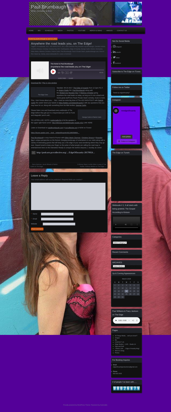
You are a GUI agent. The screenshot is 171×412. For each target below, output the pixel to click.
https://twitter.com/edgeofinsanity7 (71, 103)
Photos (70, 30)
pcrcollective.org (71, 128)
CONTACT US (122, 30)
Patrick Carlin (56, 51)
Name (34, 214)
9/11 (63, 46)
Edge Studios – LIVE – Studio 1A (125, 344)
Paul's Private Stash (78, 51)
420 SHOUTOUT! (55, 46)
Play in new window (49, 83)
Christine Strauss (36, 49)
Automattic (103, 405)
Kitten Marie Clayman (73, 138)
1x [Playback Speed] (67, 73)
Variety (43, 54)
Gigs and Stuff (119, 346)
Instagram (117, 46)
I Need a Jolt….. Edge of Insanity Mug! (127, 348)
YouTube (81, 30)
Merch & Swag (96, 30)
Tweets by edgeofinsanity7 (121, 93)
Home (31, 30)
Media (60, 30)
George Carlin (85, 49)
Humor (93, 49)
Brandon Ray (73, 46)
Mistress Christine (45, 51)
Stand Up (37, 54)
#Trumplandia (40, 46)
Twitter (116, 57)
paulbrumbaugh (40, 39)
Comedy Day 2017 (54, 49)
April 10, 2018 (52, 39)
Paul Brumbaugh (48, 6)
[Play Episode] (53, 71)
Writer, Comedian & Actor (41, 11)
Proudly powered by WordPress (74, 405)
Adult (67, 46)
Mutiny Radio (64, 90)
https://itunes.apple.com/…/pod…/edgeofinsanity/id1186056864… (55, 133)
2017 (47, 46)
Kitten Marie (35, 51)
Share (71, 78)
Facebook (117, 62)
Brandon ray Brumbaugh (86, 46)
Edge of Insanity (75, 49)
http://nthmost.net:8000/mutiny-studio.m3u (67, 123)
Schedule (49, 30)
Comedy (45, 49)
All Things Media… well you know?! (126, 336)
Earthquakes (65, 49)
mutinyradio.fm (55, 120)
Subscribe (62, 78)
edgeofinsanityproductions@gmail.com (125, 367)
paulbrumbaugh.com (92, 51)
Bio (39, 30)
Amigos (109, 30)
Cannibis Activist (100, 46)
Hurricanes (99, 49)
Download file (36, 83)
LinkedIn (117, 51)
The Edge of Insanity (80, 88)
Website (34, 224)
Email (34, 219)
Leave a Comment (65, 54)
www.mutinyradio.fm (52, 54)
